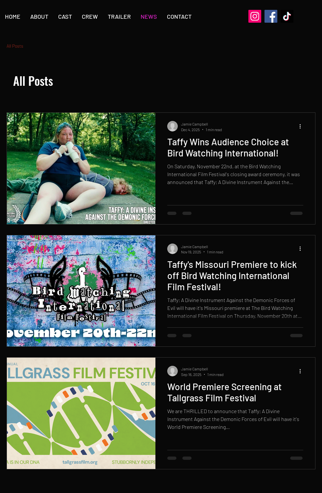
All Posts (15, 46)
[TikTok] (287, 16)
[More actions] (302, 126)
